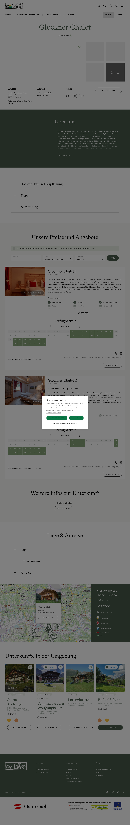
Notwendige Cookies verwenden (65, 423)
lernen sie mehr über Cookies (53, 412)
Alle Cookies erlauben (56, 418)
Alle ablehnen (76, 418)
